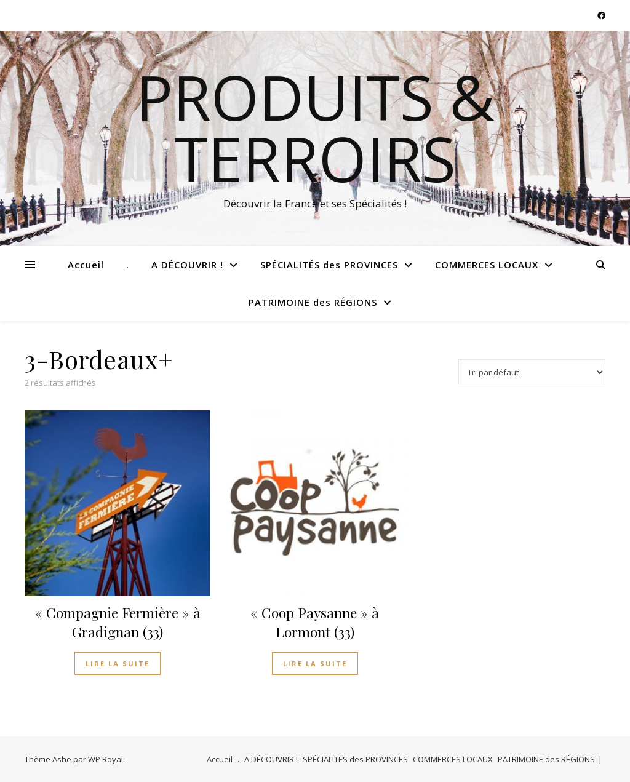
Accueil (86, 264)
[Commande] (531, 372)
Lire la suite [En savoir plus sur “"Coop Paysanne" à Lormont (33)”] (315, 663)
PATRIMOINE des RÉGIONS (313, 302)
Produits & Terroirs (315, 127)
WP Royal (105, 759)
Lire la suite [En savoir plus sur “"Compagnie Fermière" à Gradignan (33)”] (118, 663)
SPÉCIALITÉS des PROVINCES (329, 264)
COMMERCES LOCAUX (486, 264)
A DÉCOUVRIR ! (187, 264)
